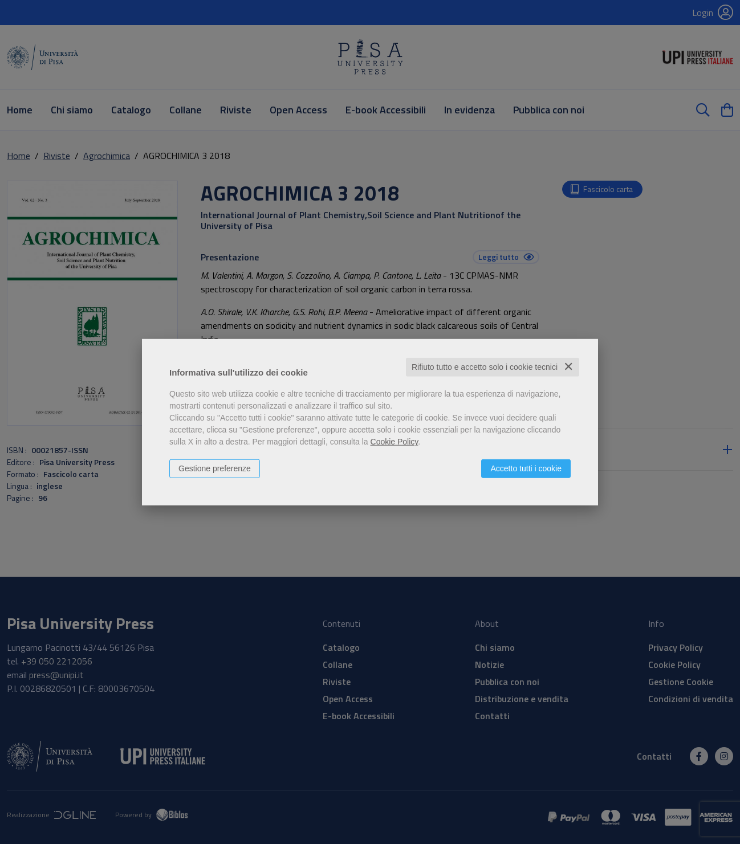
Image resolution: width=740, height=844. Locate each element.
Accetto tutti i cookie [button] (526, 468)
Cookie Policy (394, 441)
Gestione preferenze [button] (214, 468)
